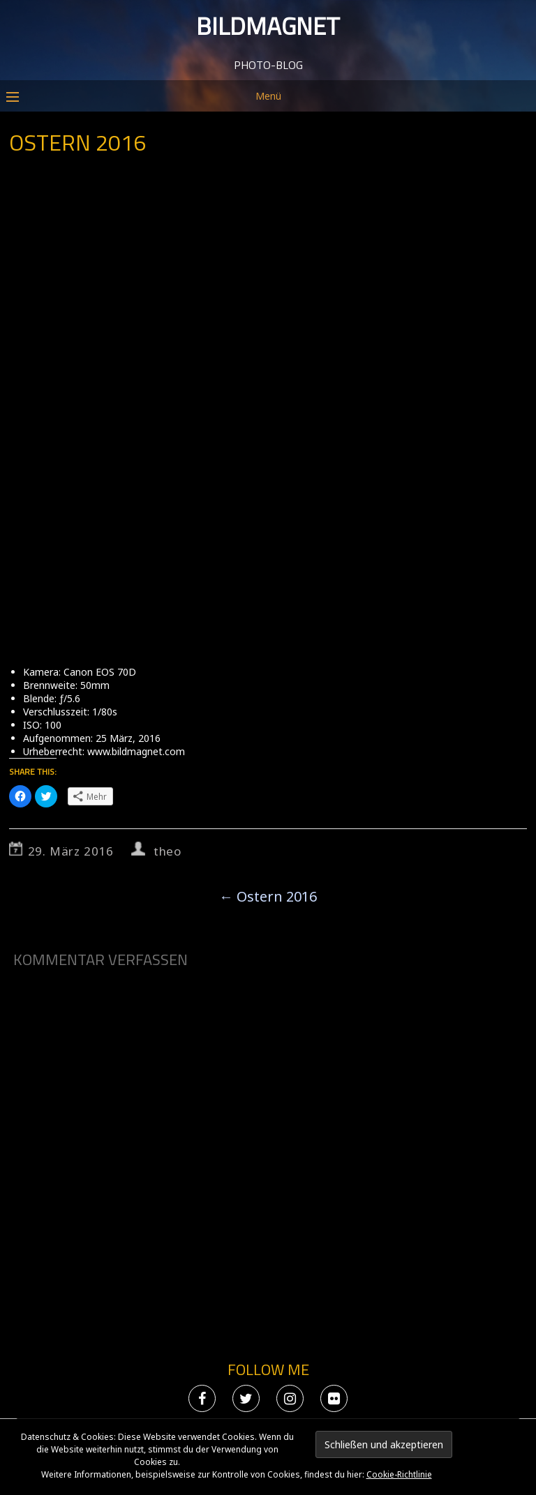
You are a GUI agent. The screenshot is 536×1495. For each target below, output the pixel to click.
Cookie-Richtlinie (399, 1474)
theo (167, 851)
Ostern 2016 (268, 896)
